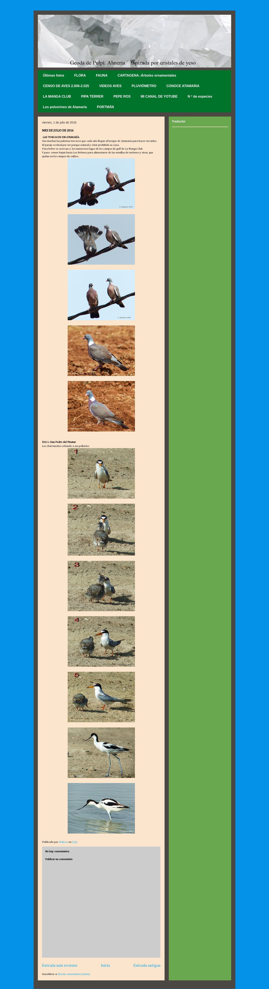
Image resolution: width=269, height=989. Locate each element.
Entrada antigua (146, 966)
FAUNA (101, 75)
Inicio (105, 966)
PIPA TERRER (92, 96)
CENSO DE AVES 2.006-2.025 (66, 86)
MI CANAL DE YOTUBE (159, 96)
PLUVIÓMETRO (144, 86)
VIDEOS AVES (110, 86)
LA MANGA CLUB (57, 96)
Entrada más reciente (60, 966)
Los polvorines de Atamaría (65, 107)
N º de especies (200, 96)
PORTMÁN (105, 107)
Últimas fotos (53, 75)
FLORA (80, 75)
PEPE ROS (122, 96)
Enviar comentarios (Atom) (74, 974)
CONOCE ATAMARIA (182, 86)
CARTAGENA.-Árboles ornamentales (147, 75)
